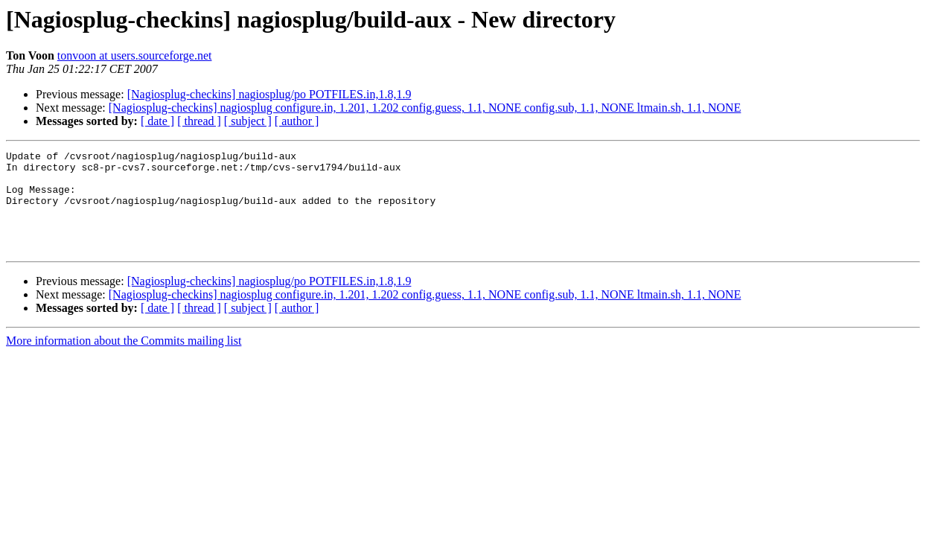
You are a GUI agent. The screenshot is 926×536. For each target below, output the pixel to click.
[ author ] (297, 121)
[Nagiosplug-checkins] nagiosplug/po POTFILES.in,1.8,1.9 (269, 94)
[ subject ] (248, 121)
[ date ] (157, 121)
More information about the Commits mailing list (123, 360)
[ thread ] (199, 121)
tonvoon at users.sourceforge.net (134, 55)
